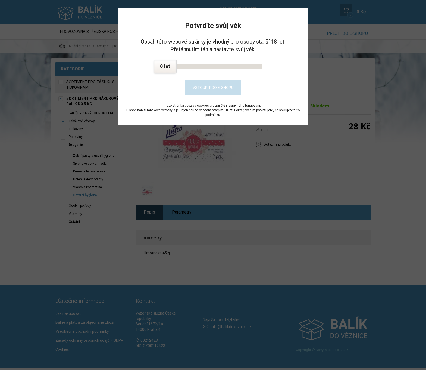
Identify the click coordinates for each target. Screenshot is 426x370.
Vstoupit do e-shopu (213, 87)
